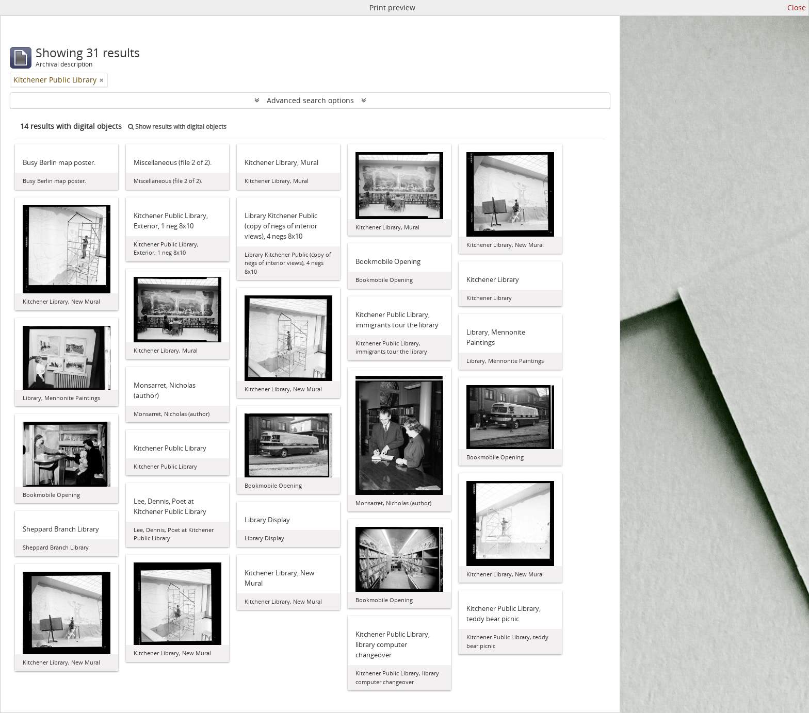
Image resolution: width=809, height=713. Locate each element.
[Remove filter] (102, 80)
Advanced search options (310, 100)
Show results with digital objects (177, 126)
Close (796, 7)
